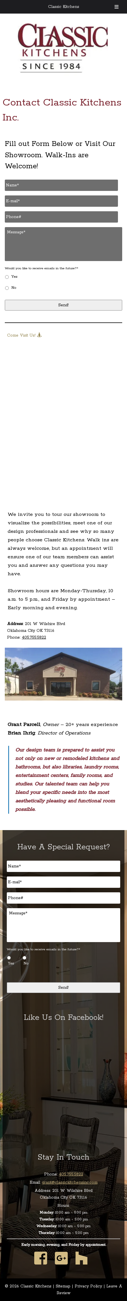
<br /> (63, 409)
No (13, 288)
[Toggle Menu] (116, 7)
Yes (14, 277)
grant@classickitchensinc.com (70, 1182)
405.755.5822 (34, 637)
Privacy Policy (88, 1286)
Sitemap (63, 1286)
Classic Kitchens (63, 6)
